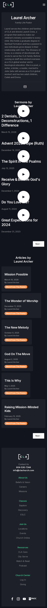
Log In (23, 580)
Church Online (23, 538)
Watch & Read (23, 561)
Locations (22, 528)
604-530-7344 (23, 467)
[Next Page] (38, 244)
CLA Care (22, 552)
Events (23, 533)
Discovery (23, 510)
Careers (23, 487)
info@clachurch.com (23, 470)
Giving (23, 584)
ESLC (22, 514)
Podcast (23, 565)
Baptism (23, 505)
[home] (8, 5)
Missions (23, 491)
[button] (43, 5)
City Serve (23, 556)
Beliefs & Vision (23, 482)
